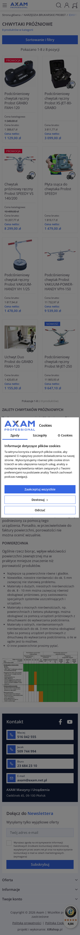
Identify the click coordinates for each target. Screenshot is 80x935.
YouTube (69, 721)
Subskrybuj (40, 864)
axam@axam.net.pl (32, 780)
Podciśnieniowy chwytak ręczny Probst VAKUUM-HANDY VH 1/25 (18, 282)
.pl (55, 929)
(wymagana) (43, 849)
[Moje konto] (67, 5)
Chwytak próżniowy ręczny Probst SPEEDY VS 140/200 (18, 191)
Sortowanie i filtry (40, 39)
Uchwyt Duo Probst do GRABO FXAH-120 (18, 362)
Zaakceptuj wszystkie (40, 489)
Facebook (60, 721)
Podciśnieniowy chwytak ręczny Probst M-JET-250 (58, 362)
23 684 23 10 (27, 766)
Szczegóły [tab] (40, 435)
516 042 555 (26, 737)
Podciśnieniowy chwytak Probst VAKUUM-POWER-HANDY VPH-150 (59, 282)
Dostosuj (40, 500)
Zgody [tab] (14, 435)
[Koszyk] (75, 5)
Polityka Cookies (56, 923)
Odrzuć (40, 510)
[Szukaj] (59, 5)
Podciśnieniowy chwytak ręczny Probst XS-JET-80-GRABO (58, 100)
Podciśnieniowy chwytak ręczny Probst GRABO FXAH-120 (16, 100)
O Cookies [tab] (65, 435)
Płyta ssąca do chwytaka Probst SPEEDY (58, 189)
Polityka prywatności (26, 923)
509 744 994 (26, 751)
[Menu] (4, 5)
